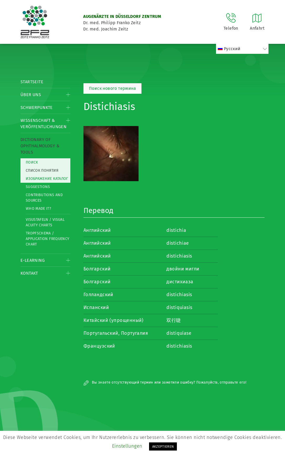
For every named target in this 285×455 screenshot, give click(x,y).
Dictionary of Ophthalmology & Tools (40, 146)
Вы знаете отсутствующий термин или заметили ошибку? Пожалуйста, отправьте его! (164, 382)
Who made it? (38, 208)
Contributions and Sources (44, 198)
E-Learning (32, 260)
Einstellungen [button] (127, 446)
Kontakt (29, 273)
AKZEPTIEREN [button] (163, 446)
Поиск (32, 162)
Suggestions (38, 187)
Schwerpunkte (36, 107)
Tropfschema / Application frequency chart (47, 239)
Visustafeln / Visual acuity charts (45, 222)
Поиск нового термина (112, 88)
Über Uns (30, 94)
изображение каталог (47, 178)
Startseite (31, 81)
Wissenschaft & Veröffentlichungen (43, 123)
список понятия (42, 170)
